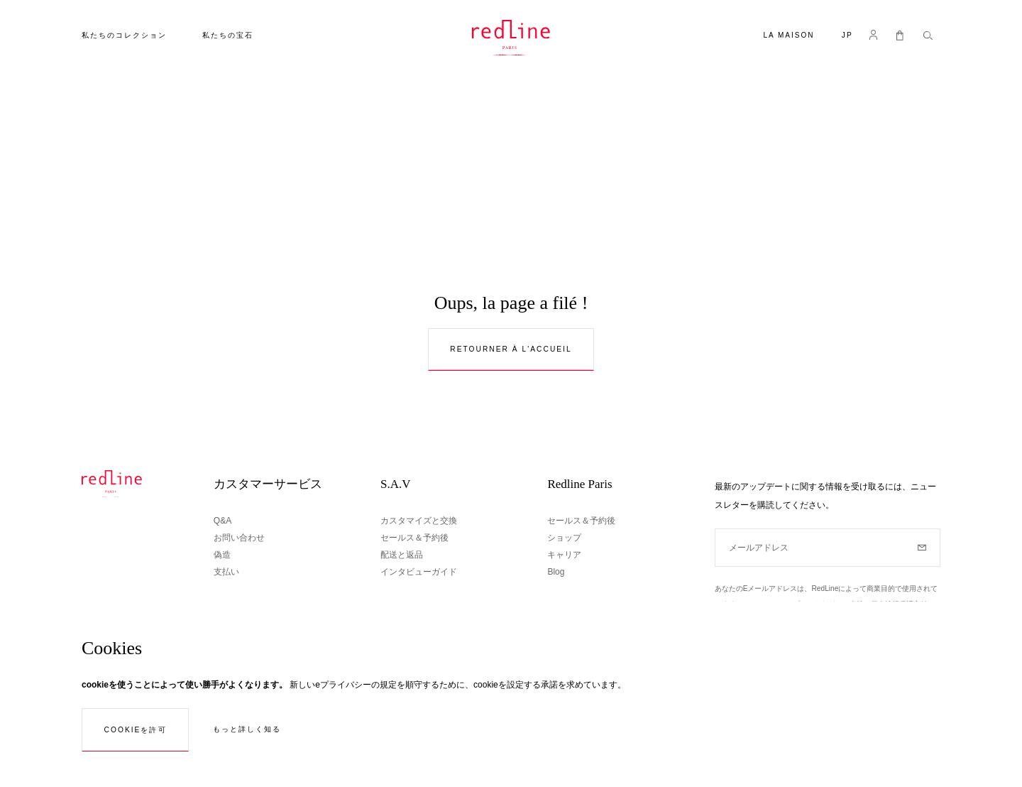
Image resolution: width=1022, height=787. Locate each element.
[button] (847, 36)
